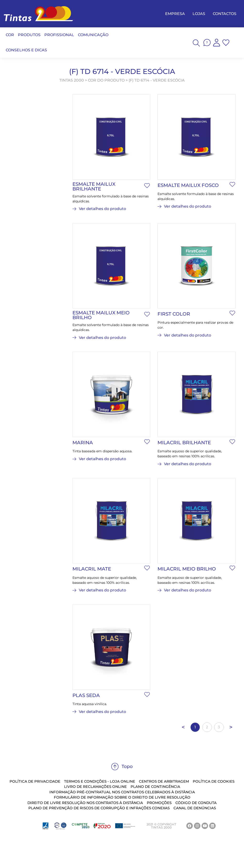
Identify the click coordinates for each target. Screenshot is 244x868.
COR (10, 35)
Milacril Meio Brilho (187, 569)
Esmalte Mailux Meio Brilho (101, 315)
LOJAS (199, 13)
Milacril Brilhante (184, 442)
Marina (82, 442)
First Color (174, 314)
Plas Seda (86, 695)
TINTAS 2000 (71, 80)
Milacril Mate (91, 569)
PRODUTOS (29, 35)
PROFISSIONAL (59, 35)
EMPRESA (175, 13)
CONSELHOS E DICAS (26, 50)
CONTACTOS (224, 13)
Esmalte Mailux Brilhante (93, 186)
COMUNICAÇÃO (93, 35)
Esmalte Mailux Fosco (188, 185)
